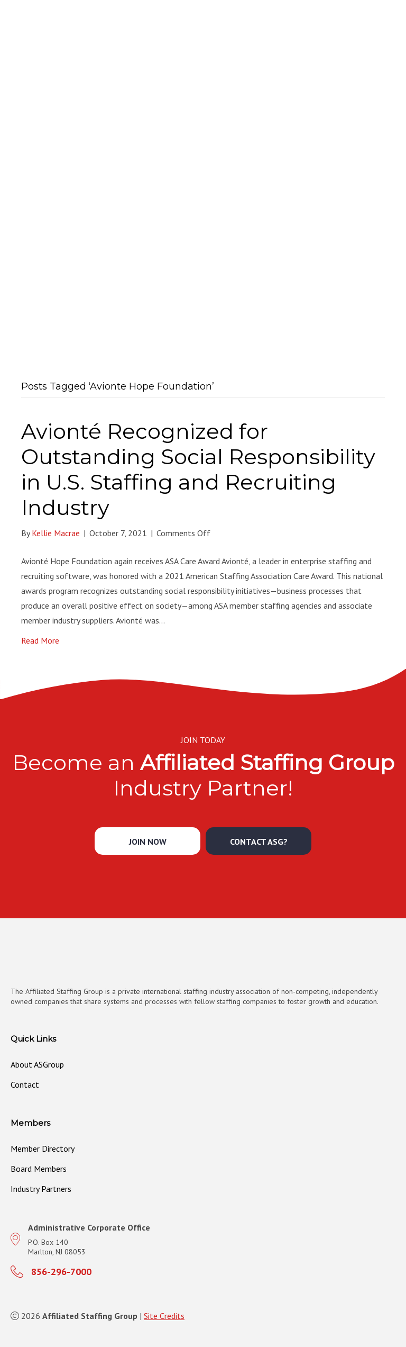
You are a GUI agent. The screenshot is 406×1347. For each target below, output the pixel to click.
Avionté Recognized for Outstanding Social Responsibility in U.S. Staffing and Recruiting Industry (198, 469)
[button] (147, 841)
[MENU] (394, 43)
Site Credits (164, 1315)
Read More (40, 640)
